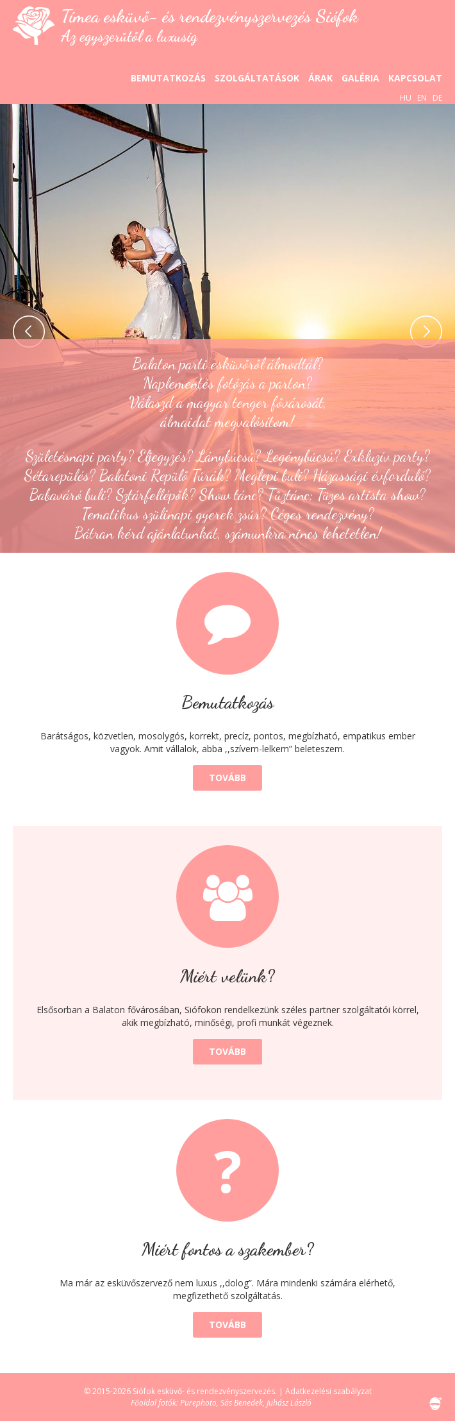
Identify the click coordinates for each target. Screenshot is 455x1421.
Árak (320, 78)
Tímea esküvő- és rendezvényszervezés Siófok (209, 25)
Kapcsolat (415, 78)
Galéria (360, 78)
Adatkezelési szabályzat (328, 1391)
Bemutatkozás (168, 78)
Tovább (227, 777)
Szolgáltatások (257, 78)
